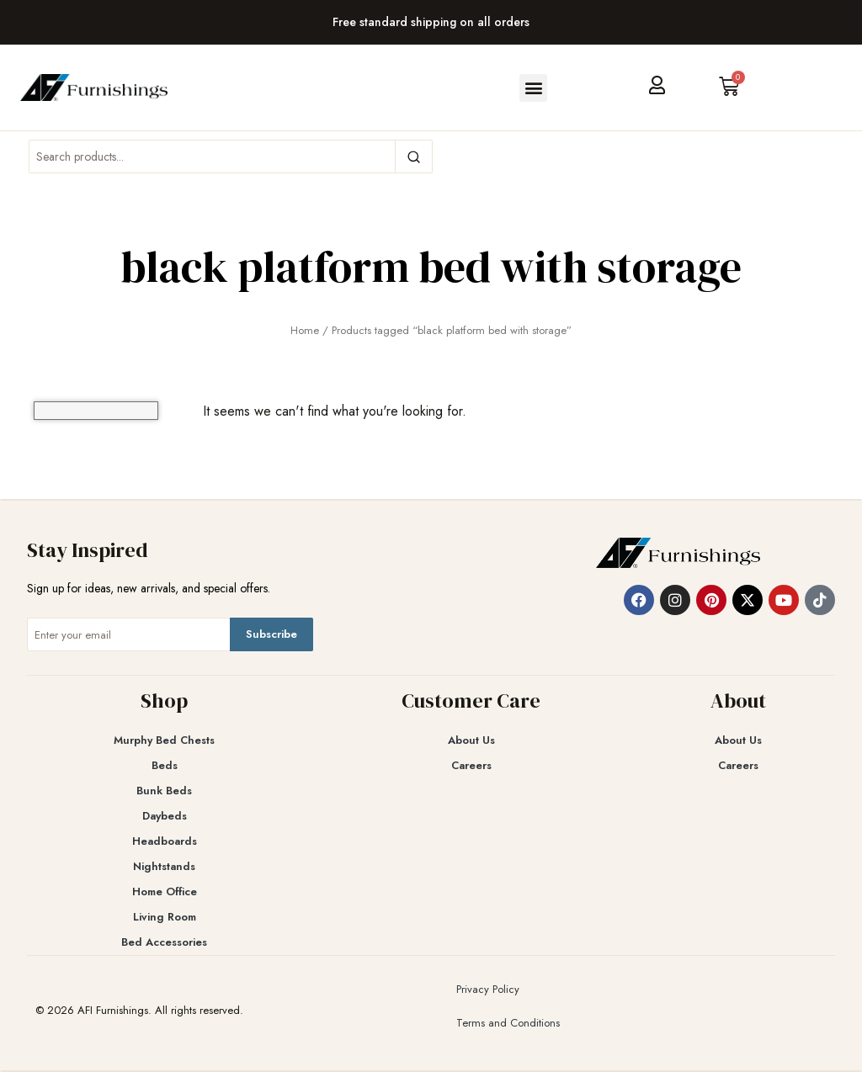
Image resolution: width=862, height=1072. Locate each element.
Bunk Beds (164, 791)
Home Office (164, 892)
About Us (471, 740)
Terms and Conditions (508, 1023)
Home (304, 330)
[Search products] (212, 156)
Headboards (164, 841)
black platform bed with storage (431, 266)
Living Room (164, 917)
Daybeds (164, 816)
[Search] (413, 156)
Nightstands (164, 866)
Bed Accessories (164, 942)
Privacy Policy (487, 989)
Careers (471, 765)
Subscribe (271, 634)
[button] (533, 88)
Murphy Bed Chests (164, 740)
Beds (165, 765)
